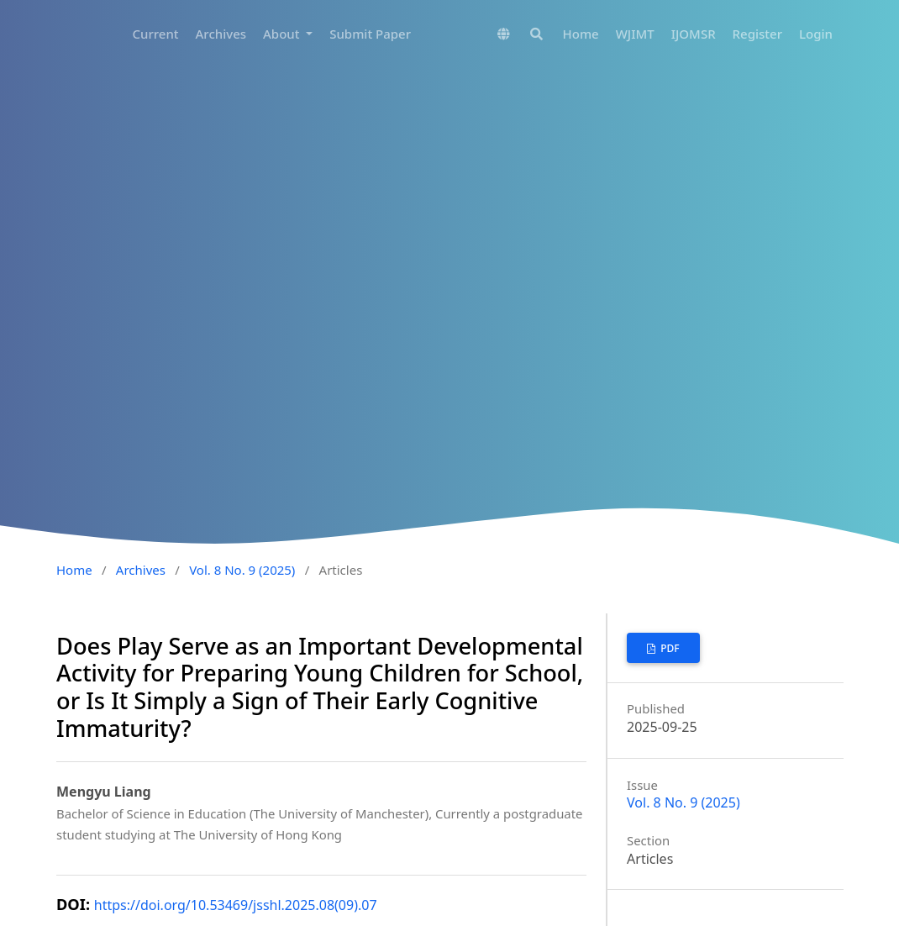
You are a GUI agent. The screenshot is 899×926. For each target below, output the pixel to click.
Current (155, 33)
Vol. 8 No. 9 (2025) (242, 569)
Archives (221, 33)
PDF (669, 648)
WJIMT (635, 33)
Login (816, 33)
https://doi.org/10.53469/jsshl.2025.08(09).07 (235, 905)
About (282, 33)
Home (581, 33)
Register (757, 33)
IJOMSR (693, 33)
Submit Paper (370, 33)
